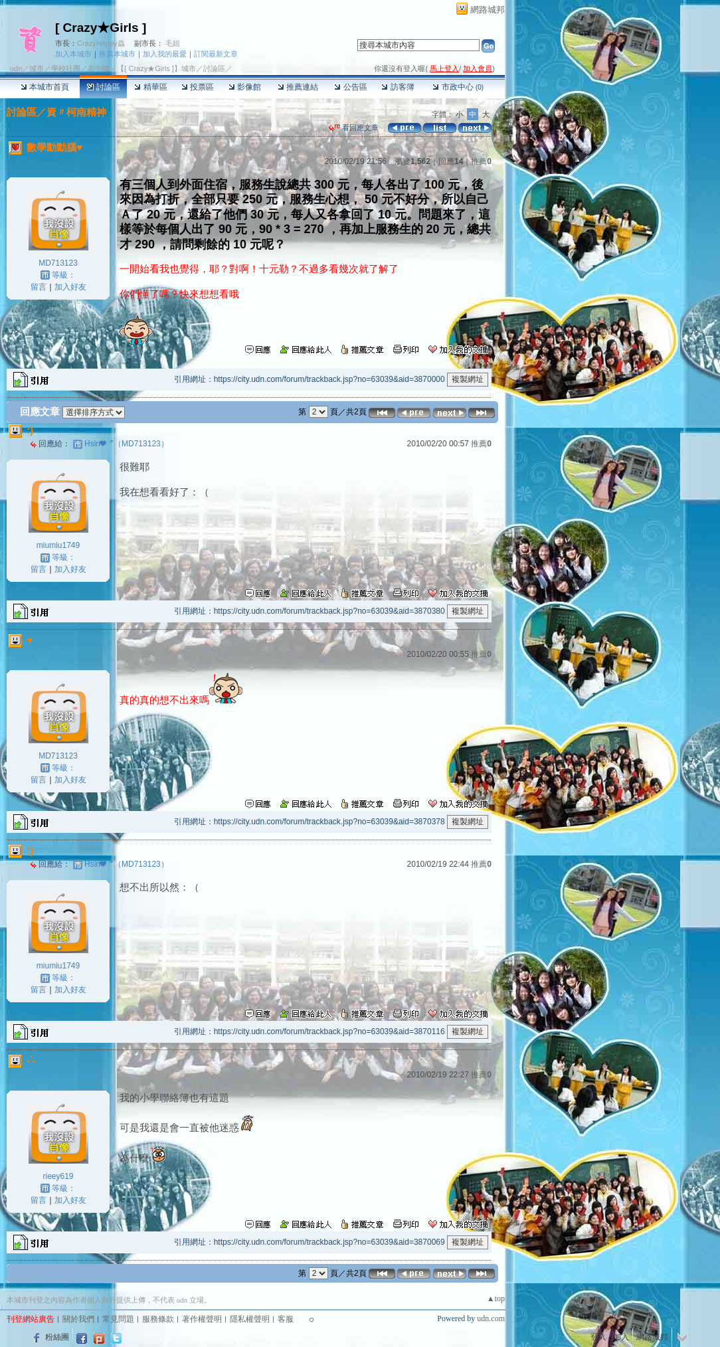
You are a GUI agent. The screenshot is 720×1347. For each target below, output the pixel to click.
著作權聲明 (202, 1319)
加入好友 (70, 287)
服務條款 (158, 1319)
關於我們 (78, 1319)
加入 (621, 1337)
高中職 (99, 68)
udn (16, 68)
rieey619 (58, 1176)
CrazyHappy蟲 (101, 43)
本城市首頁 (45, 87)
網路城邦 (487, 10)
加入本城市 (73, 54)
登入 (598, 1337)
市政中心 (458, 87)
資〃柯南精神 (76, 112)
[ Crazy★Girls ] (100, 28)
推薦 (481, 161)
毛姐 (172, 43)
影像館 (244, 87)
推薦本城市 (117, 54)
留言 (38, 287)
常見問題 (118, 1319)
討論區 (103, 87)
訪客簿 (397, 87)
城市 (36, 68)
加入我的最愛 (165, 54)
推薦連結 (298, 87)
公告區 (350, 87)
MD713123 (58, 263)
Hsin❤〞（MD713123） (126, 443)
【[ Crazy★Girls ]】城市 (156, 68)
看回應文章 (354, 128)
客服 (286, 1319)
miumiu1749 (58, 545)
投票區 (197, 87)
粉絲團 (57, 1337)
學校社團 (65, 68)
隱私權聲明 (250, 1319)
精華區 (150, 87)
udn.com (491, 1318)
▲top (496, 1298)
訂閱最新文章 (216, 54)
